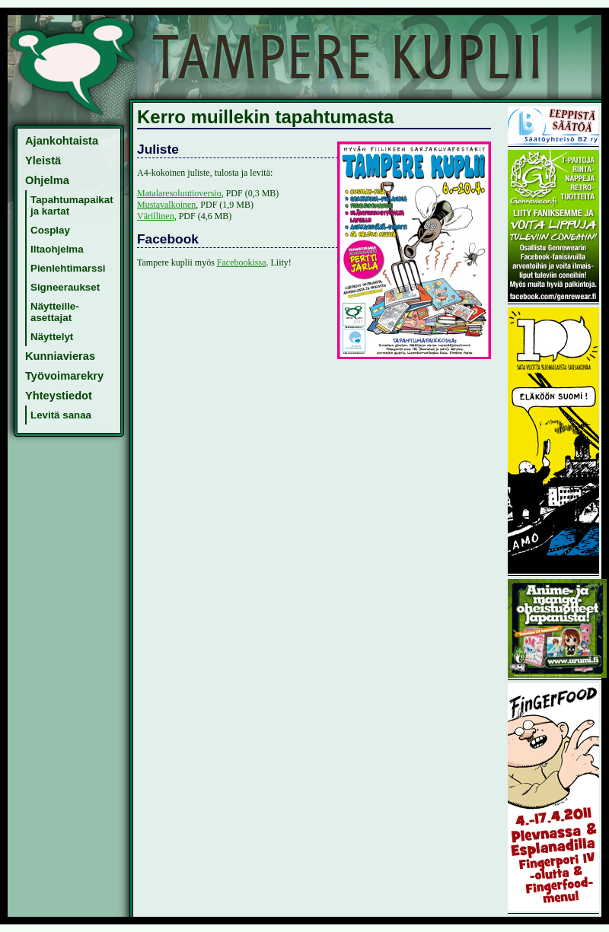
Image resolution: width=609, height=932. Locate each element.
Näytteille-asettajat (54, 312)
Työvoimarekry (64, 376)
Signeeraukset (65, 287)
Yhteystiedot (58, 396)
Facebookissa (241, 262)
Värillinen (155, 216)
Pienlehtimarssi (68, 268)
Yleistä (43, 160)
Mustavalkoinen (166, 204)
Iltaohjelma (57, 249)
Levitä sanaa (60, 415)
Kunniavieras (60, 356)
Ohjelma (47, 180)
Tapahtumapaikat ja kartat (71, 205)
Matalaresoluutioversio (179, 193)
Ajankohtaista (61, 141)
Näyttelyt (51, 336)
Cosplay (50, 230)
